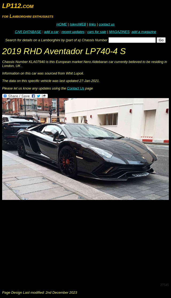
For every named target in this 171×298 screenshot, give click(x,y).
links (92, 24)
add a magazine (143, 32)
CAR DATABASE (28, 32)
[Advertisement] (86, 240)
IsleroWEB (78, 24)
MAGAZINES (119, 32)
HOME (61, 24)
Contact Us (75, 88)
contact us (106, 24)
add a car (51, 32)
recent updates (72, 32)
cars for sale (96, 32)
